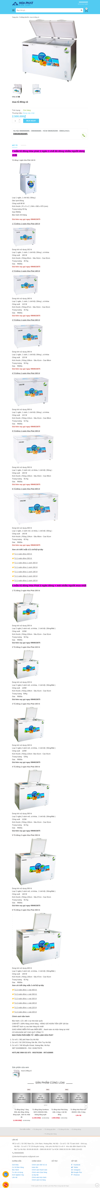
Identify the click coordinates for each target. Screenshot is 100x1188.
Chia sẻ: (15, 97)
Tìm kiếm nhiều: (25, 1129)
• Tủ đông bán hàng (50, 1134)
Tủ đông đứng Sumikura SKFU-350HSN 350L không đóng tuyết (40, 1112)
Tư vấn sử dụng (17, 1172)
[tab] (14, 145)
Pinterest (75, 1175)
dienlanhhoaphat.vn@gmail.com (26, 1156)
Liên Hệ (14, 1177)
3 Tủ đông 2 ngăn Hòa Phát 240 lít (26, 704)
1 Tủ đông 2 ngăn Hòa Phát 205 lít (26, 590)
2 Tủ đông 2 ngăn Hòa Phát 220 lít (26, 647)
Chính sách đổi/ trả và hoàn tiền (39, 1166)
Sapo (67, 1186)
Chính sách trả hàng (39, 1180)
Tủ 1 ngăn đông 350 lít (23, 558)
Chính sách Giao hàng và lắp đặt (39, 1173)
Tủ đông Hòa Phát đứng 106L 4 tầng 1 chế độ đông (59, 1112)
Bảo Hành (15, 1170)
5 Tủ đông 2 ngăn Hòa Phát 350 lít (26, 835)
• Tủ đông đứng (76, 1129)
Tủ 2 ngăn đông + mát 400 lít (25, 990)
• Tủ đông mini (37, 1129)
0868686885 (83, 2)
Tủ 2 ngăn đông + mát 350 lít (25, 994)
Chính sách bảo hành (39, 1177)
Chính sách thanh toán (39, 1170)
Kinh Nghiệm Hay (18, 1175)
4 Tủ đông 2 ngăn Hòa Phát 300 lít (26, 767)
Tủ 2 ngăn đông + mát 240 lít (25, 1003)
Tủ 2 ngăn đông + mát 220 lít (25, 1007)
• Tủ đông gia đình (50, 1129)
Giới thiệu (15, 1165)
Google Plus (76, 1172)
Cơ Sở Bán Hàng (18, 1167)
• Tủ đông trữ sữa (63, 1129)
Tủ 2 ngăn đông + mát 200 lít (25, 1012)
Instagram (75, 1170)
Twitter (74, 1167)
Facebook (75, 1165)
